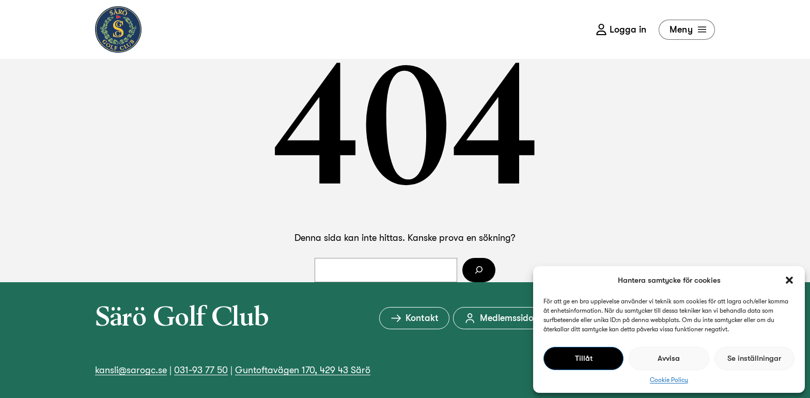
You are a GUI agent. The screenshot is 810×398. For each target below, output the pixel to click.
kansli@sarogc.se (131, 370)
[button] (789, 280)
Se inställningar (754, 358)
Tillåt (584, 358)
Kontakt (414, 318)
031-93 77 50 (201, 370)
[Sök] (478, 270)
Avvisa (669, 358)
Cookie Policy (669, 380)
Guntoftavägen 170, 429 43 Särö (302, 370)
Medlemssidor (500, 318)
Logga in (621, 29)
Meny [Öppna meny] (688, 29)
